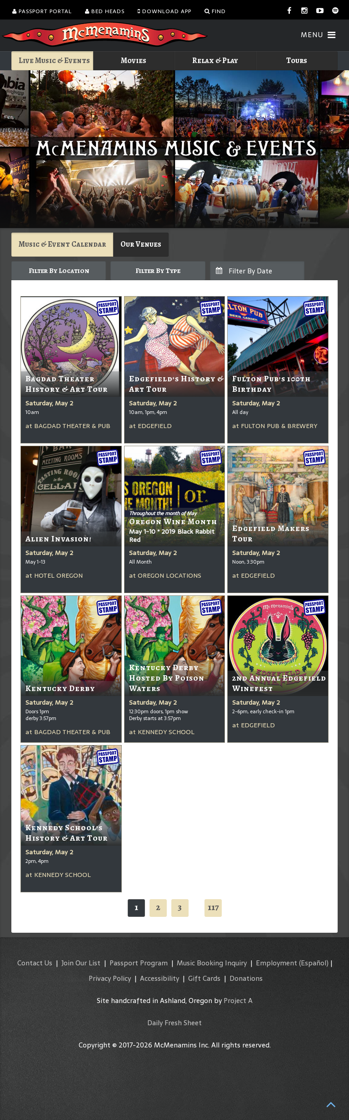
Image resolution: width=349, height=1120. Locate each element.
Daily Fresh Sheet (174, 1022)
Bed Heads (105, 11)
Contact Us (34, 963)
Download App (164, 11)
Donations (246, 978)
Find (215, 11)
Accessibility (159, 978)
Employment (276, 963)
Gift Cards (204, 978)
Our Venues (140, 244)
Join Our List (80, 963)
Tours (296, 60)
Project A (238, 1000)
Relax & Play (215, 60)
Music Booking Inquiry (212, 963)
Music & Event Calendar (62, 244)
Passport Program (139, 963)
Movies (133, 60)
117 (213, 907)
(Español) (314, 963)
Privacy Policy (110, 978)
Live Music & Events (54, 60)
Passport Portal (42, 11)
